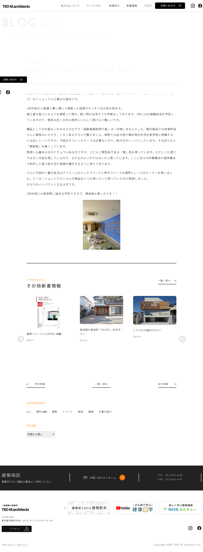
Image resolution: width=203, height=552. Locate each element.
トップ (13, 37)
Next (182, 339)
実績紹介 (114, 5)
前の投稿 (167, 384)
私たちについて (70, 5)
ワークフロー (94, 5)
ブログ (26, 37)
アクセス (15, 528)
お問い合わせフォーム (104, 477)
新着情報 (131, 5)
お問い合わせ (170, 5)
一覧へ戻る (167, 280)
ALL (29, 411)
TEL (170, 475)
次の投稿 (36, 384)
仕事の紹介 (42, 37)
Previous (20, 339)
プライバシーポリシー (15, 545)
